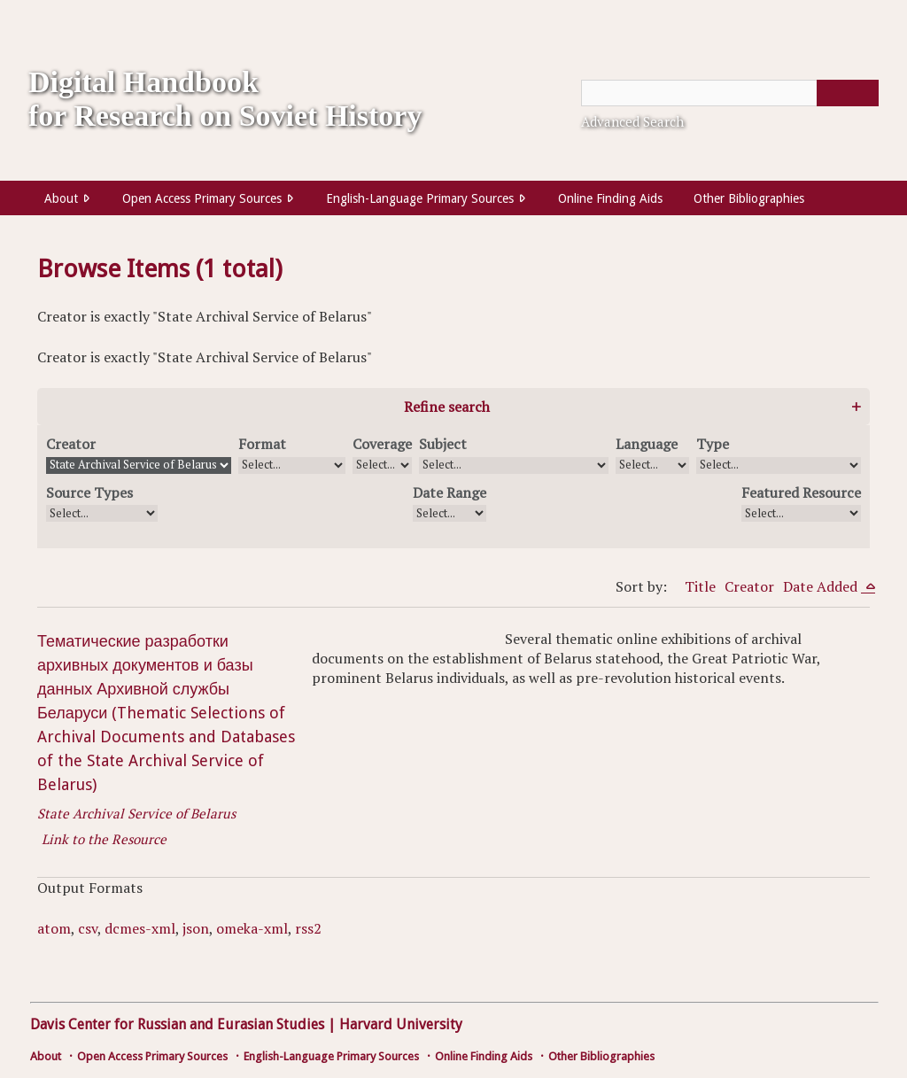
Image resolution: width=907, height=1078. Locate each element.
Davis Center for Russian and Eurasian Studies (177, 1024)
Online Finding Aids (610, 198)
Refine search (447, 406)
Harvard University (400, 1024)
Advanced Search (632, 121)
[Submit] (848, 93)
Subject (443, 444)
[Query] (730, 93)
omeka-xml (252, 928)
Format (262, 444)
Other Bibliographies (749, 198)
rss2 (308, 928)
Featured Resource (801, 492)
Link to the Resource (104, 839)
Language (647, 444)
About (61, 198)
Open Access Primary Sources (202, 198)
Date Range (449, 492)
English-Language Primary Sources (420, 198)
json (195, 928)
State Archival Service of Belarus (136, 813)
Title (700, 586)
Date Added (822, 586)
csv (87, 928)
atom (54, 928)
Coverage (382, 444)
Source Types (89, 492)
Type (712, 444)
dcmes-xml (140, 928)
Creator (71, 444)
